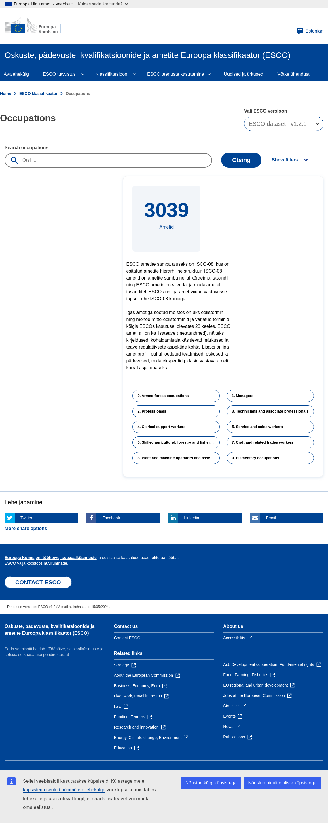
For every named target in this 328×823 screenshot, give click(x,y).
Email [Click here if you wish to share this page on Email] (271, 518)
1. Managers (242, 396)
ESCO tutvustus (59, 74)
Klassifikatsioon (111, 74)
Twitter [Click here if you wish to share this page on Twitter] (26, 518)
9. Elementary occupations (255, 458)
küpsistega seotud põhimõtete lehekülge (64, 789)
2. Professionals (151, 411)
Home (5, 93)
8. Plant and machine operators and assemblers (178, 458)
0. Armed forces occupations (163, 396)
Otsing (241, 160)
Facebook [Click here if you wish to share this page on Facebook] (111, 518)
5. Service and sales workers (257, 427)
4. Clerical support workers (161, 427)
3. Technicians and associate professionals (270, 411)
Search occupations (26, 147)
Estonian (309, 31)
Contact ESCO (127, 638)
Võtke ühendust (293, 74)
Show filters (285, 159)
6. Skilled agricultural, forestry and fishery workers (178, 442)
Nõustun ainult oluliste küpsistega (282, 782)
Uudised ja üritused (243, 74)
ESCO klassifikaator (38, 93)
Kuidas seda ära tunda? (103, 3)
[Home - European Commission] (39, 26)
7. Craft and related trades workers (262, 442)
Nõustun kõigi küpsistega (211, 782)
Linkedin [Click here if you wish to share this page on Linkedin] (191, 518)
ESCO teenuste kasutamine (175, 74)
